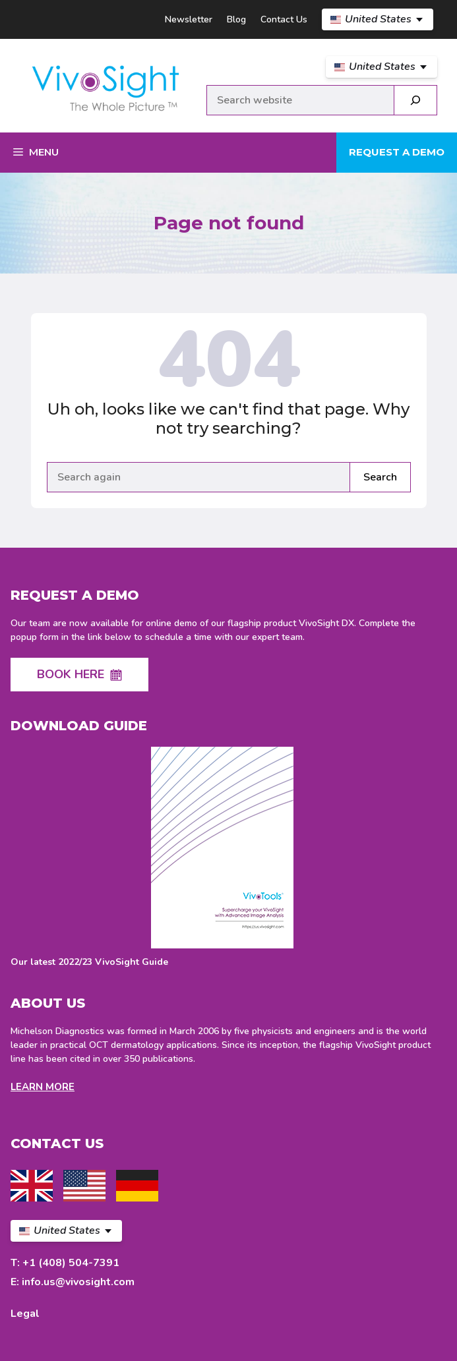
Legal (25, 1313)
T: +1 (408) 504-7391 (65, 1263)
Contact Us (283, 19)
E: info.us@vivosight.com (73, 1282)
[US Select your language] (377, 19)
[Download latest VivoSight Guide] (222, 858)
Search (380, 477)
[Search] (415, 100)
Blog (236, 19)
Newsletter (188, 19)
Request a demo (396, 152)
